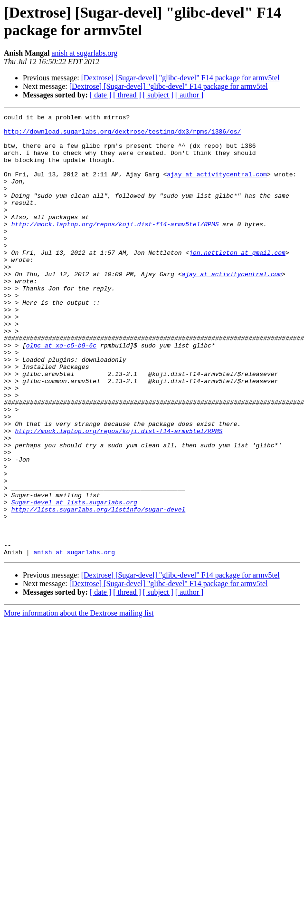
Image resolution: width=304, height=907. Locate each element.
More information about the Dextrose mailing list (79, 701)
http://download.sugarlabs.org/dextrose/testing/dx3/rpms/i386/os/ (122, 135)
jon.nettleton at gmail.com (237, 281)
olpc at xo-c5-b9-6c (61, 392)
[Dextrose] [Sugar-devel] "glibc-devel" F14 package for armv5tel (180, 78)
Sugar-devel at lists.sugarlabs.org (74, 580)
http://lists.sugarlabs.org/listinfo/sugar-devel (98, 589)
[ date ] (100, 95)
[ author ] (189, 95)
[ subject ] (158, 95)
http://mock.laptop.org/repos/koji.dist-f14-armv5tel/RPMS (115, 246)
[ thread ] (127, 95)
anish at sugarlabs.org (84, 53)
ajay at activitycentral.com (217, 187)
